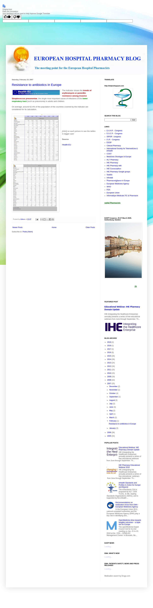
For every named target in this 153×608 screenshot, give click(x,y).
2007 (109, 383)
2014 (109, 359)
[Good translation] (7, 17)
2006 (109, 432)
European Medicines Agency (118, 184)
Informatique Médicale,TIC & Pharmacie (122, 196)
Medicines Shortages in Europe (119, 157)
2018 (109, 346)
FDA (108, 190)
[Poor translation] (16, 17)
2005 (109, 436)
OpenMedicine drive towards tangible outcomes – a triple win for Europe (130, 522)
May (111, 411)
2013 (109, 363)
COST (109, 154)
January (112, 428)
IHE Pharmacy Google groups (118, 172)
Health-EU (66, 145)
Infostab (110, 178)
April (111, 414)
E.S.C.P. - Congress (114, 134)
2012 (109, 366)
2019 (109, 342)
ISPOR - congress (114, 137)
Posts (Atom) (28, 232)
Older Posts (90, 227)
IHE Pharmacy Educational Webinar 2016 (129, 466)
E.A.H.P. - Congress (114, 131)
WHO (109, 187)
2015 (109, 356)
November (113, 390)
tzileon (22, 219)
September (113, 397)
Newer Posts (18, 227)
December (113, 386)
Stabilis (109, 175)
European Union (113, 193)
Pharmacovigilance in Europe (118, 181)
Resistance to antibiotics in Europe (36, 85)
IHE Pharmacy (112, 163)
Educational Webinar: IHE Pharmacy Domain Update (129, 448)
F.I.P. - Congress (113, 140)
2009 (109, 377)
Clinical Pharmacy (114, 146)
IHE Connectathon (114, 169)
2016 (109, 352)
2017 (109, 349)
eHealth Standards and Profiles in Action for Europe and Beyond (129, 485)
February (113, 421)
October (112, 393)
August (112, 400)
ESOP (109, 143)
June (111, 407)
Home (54, 227)
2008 (109, 380)
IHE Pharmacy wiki (114, 166)
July (111, 404)
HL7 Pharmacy (112, 160)
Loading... (108, 547)
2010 (109, 373)
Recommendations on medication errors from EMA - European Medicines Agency (126, 504)
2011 (109, 370)
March (112, 417)
